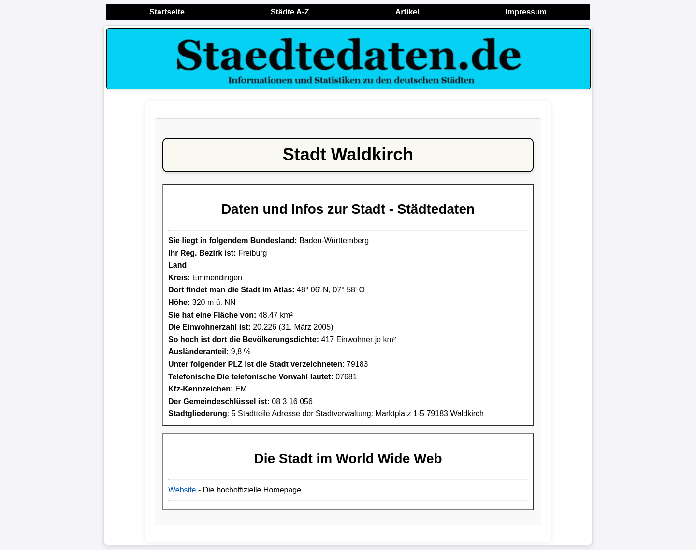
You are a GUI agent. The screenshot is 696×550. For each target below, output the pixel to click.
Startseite (167, 12)
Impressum (526, 12)
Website (182, 490)
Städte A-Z (290, 12)
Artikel (407, 12)
